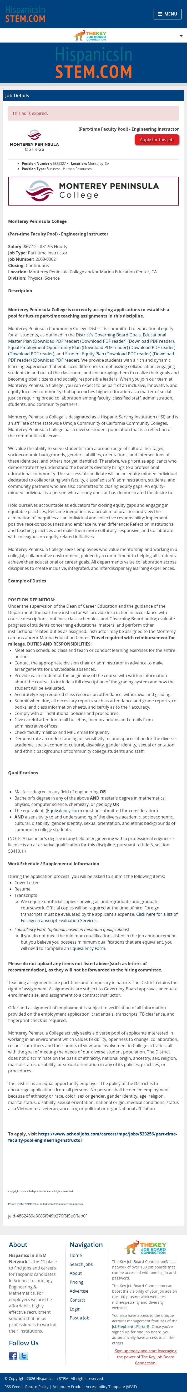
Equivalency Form (64, 810)
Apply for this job (157, 139)
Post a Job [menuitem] (79, 1318)
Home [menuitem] (76, 1255)
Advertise (79, 1291)
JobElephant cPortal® (131, 1326)
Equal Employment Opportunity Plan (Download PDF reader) (68, 347)
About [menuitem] (76, 1273)
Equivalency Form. (88, 948)
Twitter (23, 1356)
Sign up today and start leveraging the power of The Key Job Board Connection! (145, 1356)
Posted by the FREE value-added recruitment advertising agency (45, 1203)
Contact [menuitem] (77, 1300)
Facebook (13, 1356)
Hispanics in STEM (52, 1378)
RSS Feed (12, 1386)
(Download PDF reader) (103, 341)
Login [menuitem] (75, 1309)
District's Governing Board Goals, (109, 335)
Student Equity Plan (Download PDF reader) (108, 354)
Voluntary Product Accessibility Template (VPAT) (95, 1386)
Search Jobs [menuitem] (81, 1264)
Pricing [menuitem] (76, 1282)
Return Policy (36, 1386)
